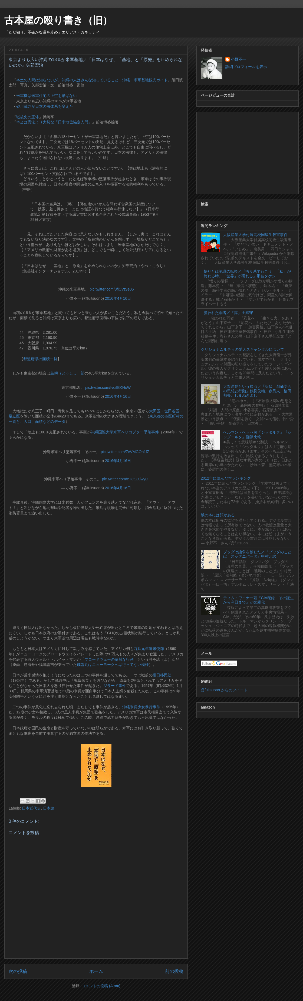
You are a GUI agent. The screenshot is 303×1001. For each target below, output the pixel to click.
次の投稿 (18, 971)
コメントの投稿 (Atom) (100, 986)
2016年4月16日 (118, 298)
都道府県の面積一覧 (40, 359)
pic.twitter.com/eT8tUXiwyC (125, 479)
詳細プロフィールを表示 (246, 67)
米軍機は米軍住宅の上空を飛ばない (46, 95)
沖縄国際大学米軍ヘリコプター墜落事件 (125, 432)
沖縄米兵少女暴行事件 (141, 707)
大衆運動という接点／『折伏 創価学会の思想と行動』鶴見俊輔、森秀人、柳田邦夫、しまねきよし (257, 391)
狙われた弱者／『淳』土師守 (228, 313)
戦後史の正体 (27, 117)
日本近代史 (31, 808)
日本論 (48, 808)
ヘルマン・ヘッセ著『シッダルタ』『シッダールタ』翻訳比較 (257, 434)
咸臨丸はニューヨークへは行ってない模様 (113, 664)
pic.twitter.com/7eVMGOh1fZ (125, 452)
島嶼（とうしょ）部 (67, 373)
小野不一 (238, 59)
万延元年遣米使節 (149, 648)
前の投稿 (174, 971)
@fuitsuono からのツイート (224, 690)
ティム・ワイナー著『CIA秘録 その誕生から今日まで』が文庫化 (258, 600)
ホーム (96, 971)
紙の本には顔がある (218, 515)
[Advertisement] (247, 152)
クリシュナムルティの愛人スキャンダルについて (242, 349)
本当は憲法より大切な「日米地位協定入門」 (54, 122)
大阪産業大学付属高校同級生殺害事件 (255, 234)
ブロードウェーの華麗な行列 (109, 659)
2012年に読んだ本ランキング (226, 478)
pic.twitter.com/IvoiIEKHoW (108, 387)
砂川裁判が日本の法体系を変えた (44, 106)
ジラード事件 (114, 685)
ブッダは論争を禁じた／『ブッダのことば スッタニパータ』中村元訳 (257, 554)
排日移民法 (162, 675)
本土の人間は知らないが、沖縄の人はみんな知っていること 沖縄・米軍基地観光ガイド (92, 80)
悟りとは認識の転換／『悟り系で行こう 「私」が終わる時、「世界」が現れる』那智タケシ (247, 273)
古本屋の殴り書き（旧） (58, 20)
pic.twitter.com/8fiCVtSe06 (112, 289)
